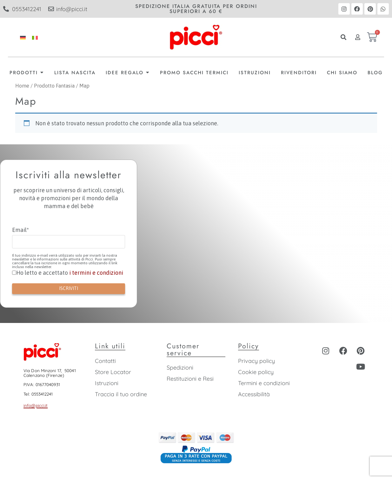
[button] (343, 37)
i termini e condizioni (96, 272)
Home (22, 86)
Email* (20, 230)
